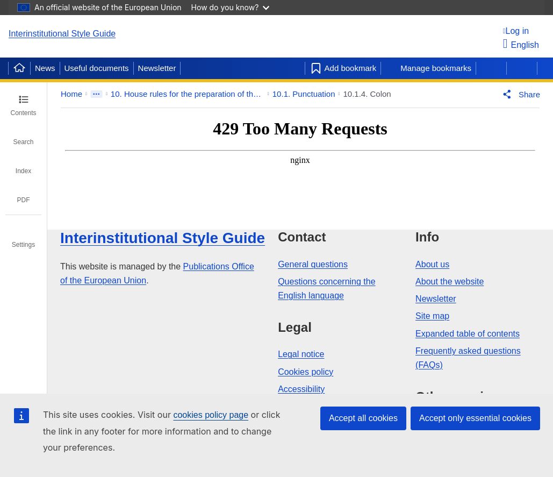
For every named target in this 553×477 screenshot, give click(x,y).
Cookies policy (305, 371)
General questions (313, 264)
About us (432, 264)
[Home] (19, 68)
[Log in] (521, 31)
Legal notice (301, 354)
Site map (432, 316)
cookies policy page (210, 414)
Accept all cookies (363, 418)
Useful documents (96, 68)
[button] (519, 94)
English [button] (521, 44)
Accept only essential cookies (475, 418)
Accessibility (301, 389)
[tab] (23, 105)
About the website (449, 281)
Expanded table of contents (467, 333)
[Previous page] (491, 68)
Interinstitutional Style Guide (62, 33)
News (45, 68)
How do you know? (230, 7)
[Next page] (522, 68)
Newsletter (157, 68)
